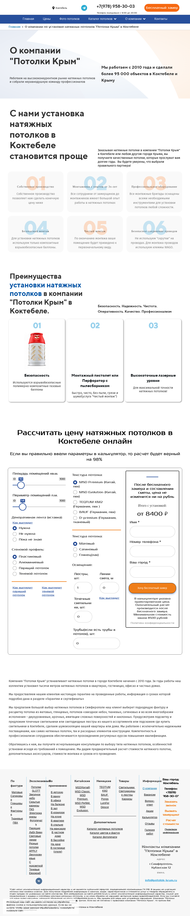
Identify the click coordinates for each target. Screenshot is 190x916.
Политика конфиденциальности (152, 623)
